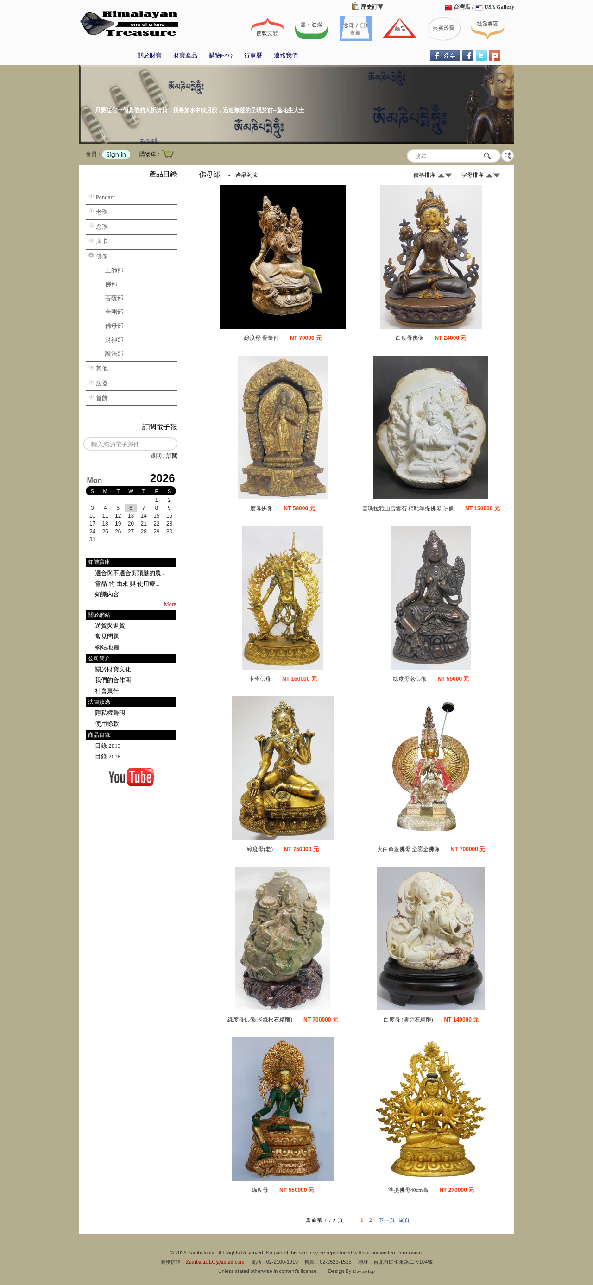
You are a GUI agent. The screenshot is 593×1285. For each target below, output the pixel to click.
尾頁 (404, 1220)
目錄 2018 (107, 756)
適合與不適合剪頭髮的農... (130, 573)
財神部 (114, 339)
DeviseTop (364, 1271)
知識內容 (107, 594)
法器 (102, 383)
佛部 (111, 284)
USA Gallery (499, 7)
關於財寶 (150, 55)
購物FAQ (221, 55)
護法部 (114, 353)
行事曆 (253, 55)
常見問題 (107, 636)
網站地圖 (107, 647)
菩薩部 (114, 298)
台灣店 (462, 7)
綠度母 (260, 1190)
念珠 (102, 226)
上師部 (114, 270)
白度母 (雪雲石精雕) (408, 1019)
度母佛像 (261, 508)
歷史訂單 (372, 7)
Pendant (105, 197)
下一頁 (387, 1220)
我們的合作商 (113, 680)
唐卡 (102, 241)
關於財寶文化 (113, 669)
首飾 (102, 398)
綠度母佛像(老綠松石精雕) (259, 1019)
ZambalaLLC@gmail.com (215, 1262)
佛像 (102, 256)
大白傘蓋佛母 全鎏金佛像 (408, 849)
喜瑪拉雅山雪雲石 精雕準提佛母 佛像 (408, 508)
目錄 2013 (107, 745)
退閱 (156, 456)
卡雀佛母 (260, 679)
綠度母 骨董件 (261, 338)
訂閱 (171, 456)
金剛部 (114, 311)
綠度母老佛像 (409, 679)
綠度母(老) (260, 849)
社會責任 (107, 690)
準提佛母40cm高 (408, 1190)
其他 (102, 368)
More (170, 604)
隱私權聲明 (110, 712)
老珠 (102, 211)
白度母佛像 (409, 338)
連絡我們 (286, 55)
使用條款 (107, 723)
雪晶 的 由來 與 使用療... (127, 583)
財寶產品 (185, 55)
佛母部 (114, 325)
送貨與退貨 (110, 625)
